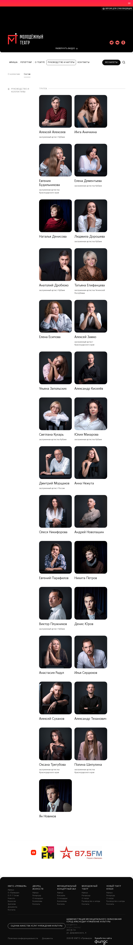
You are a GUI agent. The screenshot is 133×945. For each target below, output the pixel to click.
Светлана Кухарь (51, 432)
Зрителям (12, 901)
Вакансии (12, 898)
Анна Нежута (84, 480)
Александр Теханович (90, 716)
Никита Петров (85, 575)
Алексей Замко (85, 334)
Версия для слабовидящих (119, 9)
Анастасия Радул (51, 670)
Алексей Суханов (51, 716)
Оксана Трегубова (52, 762)
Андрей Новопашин (89, 529)
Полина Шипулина (88, 762)
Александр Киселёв (88, 386)
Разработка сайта (103, 935)
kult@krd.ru (71, 922)
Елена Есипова (50, 334)
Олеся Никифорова (53, 529)
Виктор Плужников (53, 621)
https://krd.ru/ (73, 924)
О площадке (37, 895)
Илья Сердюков (85, 670)
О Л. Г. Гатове (13, 893)
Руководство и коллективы (20, 87)
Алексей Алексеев (52, 129)
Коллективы (37, 898)
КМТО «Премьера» (17, 883)
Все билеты (111, 59)
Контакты (83, 59)
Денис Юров (83, 621)
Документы (12, 904)
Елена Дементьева (88, 178)
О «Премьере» (13, 890)
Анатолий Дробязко (54, 282)
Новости (11, 895)
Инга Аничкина (85, 129)
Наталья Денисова (53, 234)
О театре (40, 59)
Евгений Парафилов (53, 575)
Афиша (13, 59)
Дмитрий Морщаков (54, 480)
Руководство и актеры (61, 59)
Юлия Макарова (86, 432)
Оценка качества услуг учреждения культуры (36, 923)
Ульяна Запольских (53, 386)
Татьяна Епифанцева (89, 282)
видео (65, 46)
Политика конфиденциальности (23, 935)
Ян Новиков (47, 813)
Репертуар (26, 59)
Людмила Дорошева (89, 234)
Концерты (61, 893)
